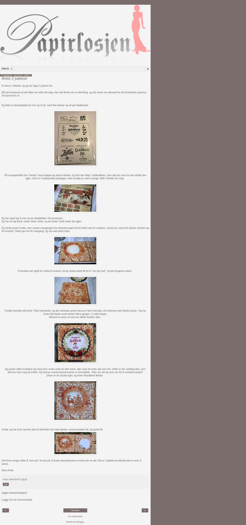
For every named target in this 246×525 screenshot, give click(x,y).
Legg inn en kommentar (17, 499)
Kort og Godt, (39, 105)
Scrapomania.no (11, 95)
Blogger (80, 522)
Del (5, 484)
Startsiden (75, 510)
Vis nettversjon (75, 516)
